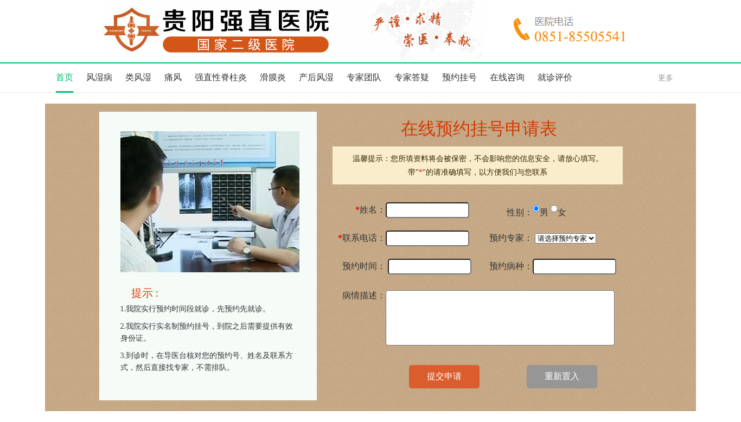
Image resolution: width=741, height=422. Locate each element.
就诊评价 (555, 77)
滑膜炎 (273, 77)
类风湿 (138, 77)
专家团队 (364, 77)
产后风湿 (316, 77)
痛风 (173, 77)
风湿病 (99, 77)
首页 (64, 77)
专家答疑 (411, 77)
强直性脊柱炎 (221, 77)
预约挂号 (459, 77)
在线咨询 (507, 77)
